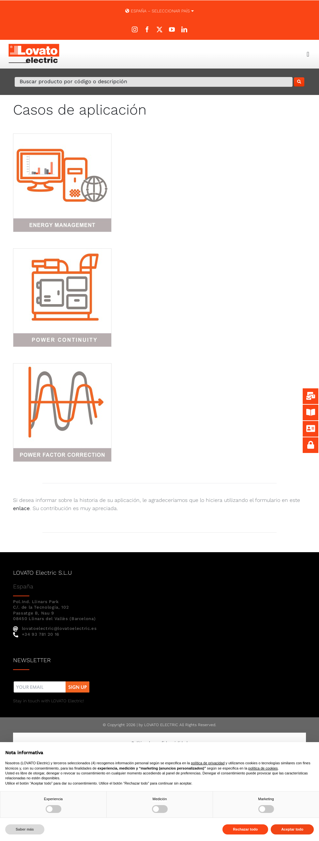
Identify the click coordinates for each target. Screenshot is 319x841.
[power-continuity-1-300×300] (62, 251)
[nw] (51, 682)
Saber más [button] (25, 829)
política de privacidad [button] (207, 763)
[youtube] (172, 29)
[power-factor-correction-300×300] (62, 366)
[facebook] (147, 29)
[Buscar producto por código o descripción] (154, 82)
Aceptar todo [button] (292, 829)
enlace (21, 508)
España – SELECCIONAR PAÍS (159, 10)
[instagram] (135, 29)
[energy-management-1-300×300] (62, 136)
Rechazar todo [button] (245, 829)
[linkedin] (184, 29)
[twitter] (159, 29)
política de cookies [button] (263, 768)
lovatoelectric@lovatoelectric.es (55, 628)
